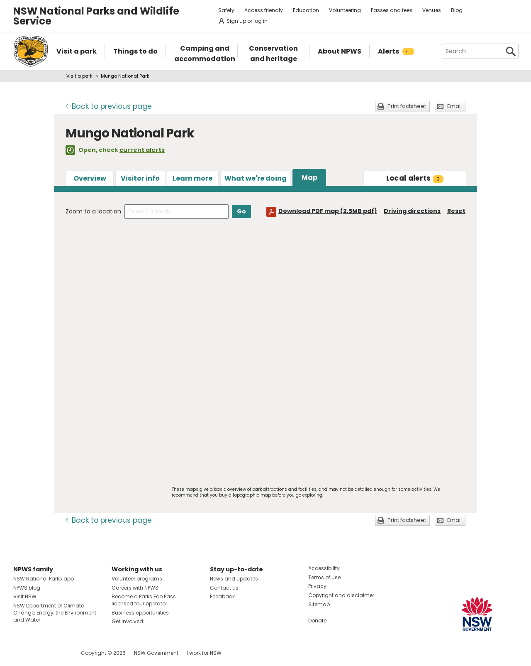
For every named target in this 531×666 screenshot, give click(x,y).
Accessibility (324, 568)
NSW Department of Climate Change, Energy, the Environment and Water (54, 612)
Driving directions (412, 211)
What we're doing (255, 178)
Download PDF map (327, 211)
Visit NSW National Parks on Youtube (56, 653)
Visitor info (140, 178)
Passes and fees (391, 10)
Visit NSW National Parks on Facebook (21, 653)
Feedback (222, 596)
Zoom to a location (93, 211)
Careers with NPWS (135, 587)
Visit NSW (25, 596)
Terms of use (324, 577)
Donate (317, 620)
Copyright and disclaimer (341, 595)
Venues (431, 10)
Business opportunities (140, 612)
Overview (89, 178)
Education (306, 10)
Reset (456, 211)
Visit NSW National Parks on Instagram (38, 653)
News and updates (234, 578)
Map (309, 177)
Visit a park (79, 76)
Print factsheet (406, 106)
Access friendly (263, 10)
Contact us (224, 587)
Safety (226, 10)
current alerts (142, 150)
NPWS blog (26, 587)
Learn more (192, 178)
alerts (415, 178)
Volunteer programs (137, 578)
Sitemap (319, 604)
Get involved (127, 621)
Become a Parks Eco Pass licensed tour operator (144, 600)
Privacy (317, 586)
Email (454, 106)
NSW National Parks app (43, 578)
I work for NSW (204, 652)
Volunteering (345, 10)
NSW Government (156, 652)
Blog (457, 10)
